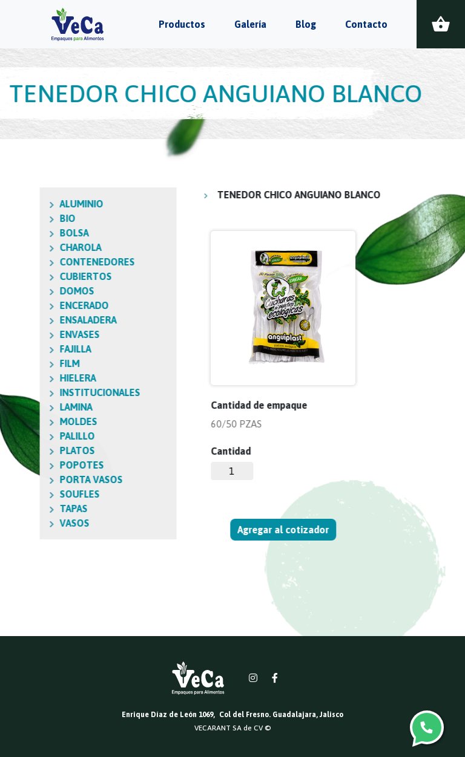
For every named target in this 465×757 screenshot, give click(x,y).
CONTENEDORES (44, 262)
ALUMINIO (28, 204)
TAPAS (20, 508)
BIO (14, 218)
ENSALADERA (35, 320)
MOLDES (25, 421)
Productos (182, 24)
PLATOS (24, 450)
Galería (250, 24)
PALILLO (24, 436)
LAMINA (23, 407)
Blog (305, 24)
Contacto (366, 24)
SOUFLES (26, 494)
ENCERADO (31, 305)
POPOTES (28, 465)
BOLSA (21, 233)
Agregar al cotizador (283, 529)
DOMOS (24, 291)
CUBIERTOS (32, 276)
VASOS (21, 523)
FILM (16, 363)
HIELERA (24, 378)
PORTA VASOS (38, 479)
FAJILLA (22, 349)
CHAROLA (27, 247)
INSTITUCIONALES (47, 392)
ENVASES (26, 334)
